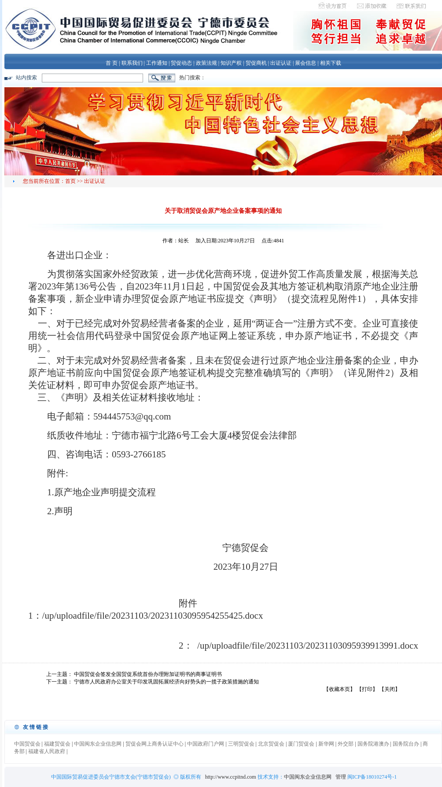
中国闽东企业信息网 (308, 777)
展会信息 (305, 63)
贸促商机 (256, 63)
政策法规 (206, 63)
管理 (341, 777)
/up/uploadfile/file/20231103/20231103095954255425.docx (152, 615)
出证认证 (280, 63)
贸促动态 (181, 63)
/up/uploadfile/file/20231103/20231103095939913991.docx (307, 645)
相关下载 (330, 63)
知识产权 (231, 63)
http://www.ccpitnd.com (230, 777)
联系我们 (132, 63)
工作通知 (156, 63)
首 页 (112, 63)
